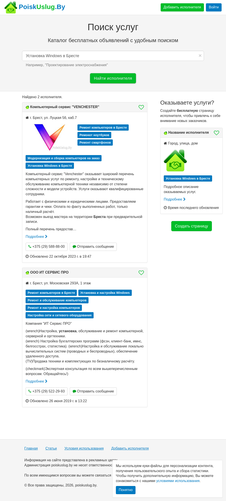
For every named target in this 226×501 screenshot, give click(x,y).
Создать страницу (191, 226)
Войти (214, 7)
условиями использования (178, 481)
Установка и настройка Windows (105, 293)
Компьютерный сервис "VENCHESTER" (64, 107)
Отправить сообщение (93, 246)
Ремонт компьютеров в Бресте (103, 127)
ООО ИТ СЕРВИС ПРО (49, 272)
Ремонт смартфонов (95, 142)
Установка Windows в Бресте (50, 165)
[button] (140, 107)
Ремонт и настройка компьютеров (54, 308)
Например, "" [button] (67, 65)
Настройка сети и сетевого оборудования (60, 315)
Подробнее (36, 236)
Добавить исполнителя (182, 7)
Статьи (51, 448)
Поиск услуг (113, 27)
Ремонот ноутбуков (94, 135)
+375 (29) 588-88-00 (46, 246)
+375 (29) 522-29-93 (46, 391)
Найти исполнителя (113, 78)
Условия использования (84, 448)
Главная (31, 448)
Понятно (126, 490)
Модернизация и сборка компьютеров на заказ (64, 158)
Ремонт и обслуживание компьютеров (57, 300)
